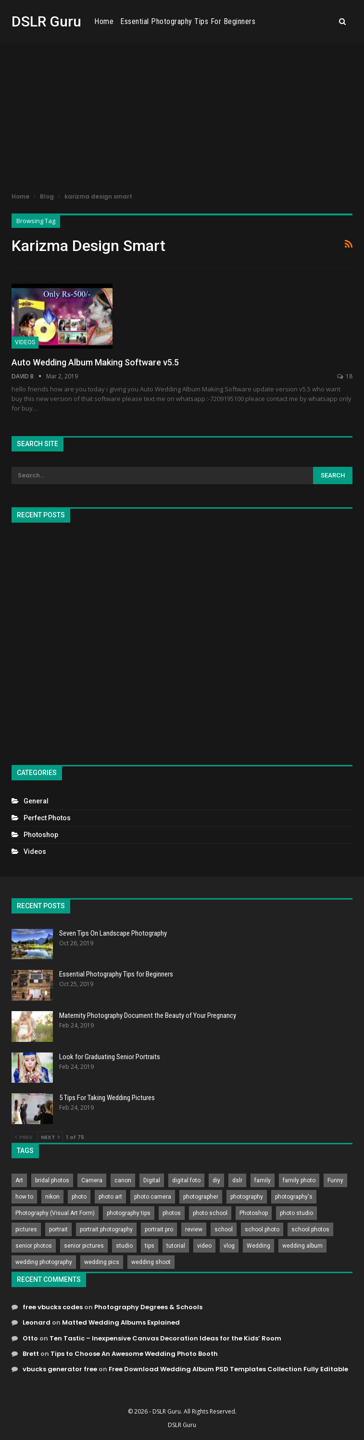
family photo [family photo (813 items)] (299, 1180)
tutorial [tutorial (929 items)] (175, 1245)
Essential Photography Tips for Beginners (238, 21)
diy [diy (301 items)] (216, 1180)
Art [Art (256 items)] (19, 1180)
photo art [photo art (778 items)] (110, 1196)
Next (50, 1137)
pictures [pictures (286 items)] (26, 1229)
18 (344, 376)
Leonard (36, 1322)
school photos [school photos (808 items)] (310, 1229)
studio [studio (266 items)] (124, 1245)
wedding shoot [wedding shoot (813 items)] (151, 1262)
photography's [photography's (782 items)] (294, 1196)
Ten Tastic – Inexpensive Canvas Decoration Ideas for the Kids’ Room (165, 1338)
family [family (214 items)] (262, 1180)
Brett (31, 1353)
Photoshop (41, 835)
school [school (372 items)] (223, 1229)
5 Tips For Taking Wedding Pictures (107, 1097)
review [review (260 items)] (193, 1229)
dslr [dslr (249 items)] (237, 1180)
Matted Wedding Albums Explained (121, 1322)
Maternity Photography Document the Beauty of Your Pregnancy (147, 1015)
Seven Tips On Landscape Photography (113, 933)
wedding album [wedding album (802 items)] (302, 1245)
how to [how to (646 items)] (24, 1196)
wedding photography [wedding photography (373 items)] (43, 1262)
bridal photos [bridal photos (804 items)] (52, 1180)
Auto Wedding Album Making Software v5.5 (95, 362)
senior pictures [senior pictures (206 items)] (84, 1245)
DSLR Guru (46, 21)
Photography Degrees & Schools (148, 1307)
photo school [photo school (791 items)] (210, 1213)
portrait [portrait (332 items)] (58, 1229)
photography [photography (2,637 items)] (246, 1196)
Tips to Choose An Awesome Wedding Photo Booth (134, 1353)
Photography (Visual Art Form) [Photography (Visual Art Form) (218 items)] (55, 1213)
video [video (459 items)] (204, 1245)
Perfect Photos (47, 818)
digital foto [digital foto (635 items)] (186, 1180)
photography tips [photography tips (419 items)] (129, 1213)
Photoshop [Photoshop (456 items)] (253, 1213)
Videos (25, 342)
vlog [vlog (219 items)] (229, 1245)
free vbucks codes (53, 1307)
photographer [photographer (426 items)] (200, 1196)
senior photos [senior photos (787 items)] (33, 1245)
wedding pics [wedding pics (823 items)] (101, 1262)
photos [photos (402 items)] (172, 1213)
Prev (24, 1137)
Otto (30, 1338)
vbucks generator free (60, 1369)
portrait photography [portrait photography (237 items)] (106, 1229)
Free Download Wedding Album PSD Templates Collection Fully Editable (228, 1369)
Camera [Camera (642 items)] (91, 1180)
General (36, 801)
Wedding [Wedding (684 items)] (258, 1245)
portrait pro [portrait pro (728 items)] (159, 1229)
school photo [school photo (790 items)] (262, 1229)
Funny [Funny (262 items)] (335, 1180)
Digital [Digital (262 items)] (151, 1180)
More (321, 22)
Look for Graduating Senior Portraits (109, 1056)
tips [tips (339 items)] (149, 1245)
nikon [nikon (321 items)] (52, 1196)
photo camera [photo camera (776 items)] (152, 1196)
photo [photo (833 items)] (79, 1196)
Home (154, 21)
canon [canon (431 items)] (122, 1180)
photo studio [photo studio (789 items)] (296, 1213)
